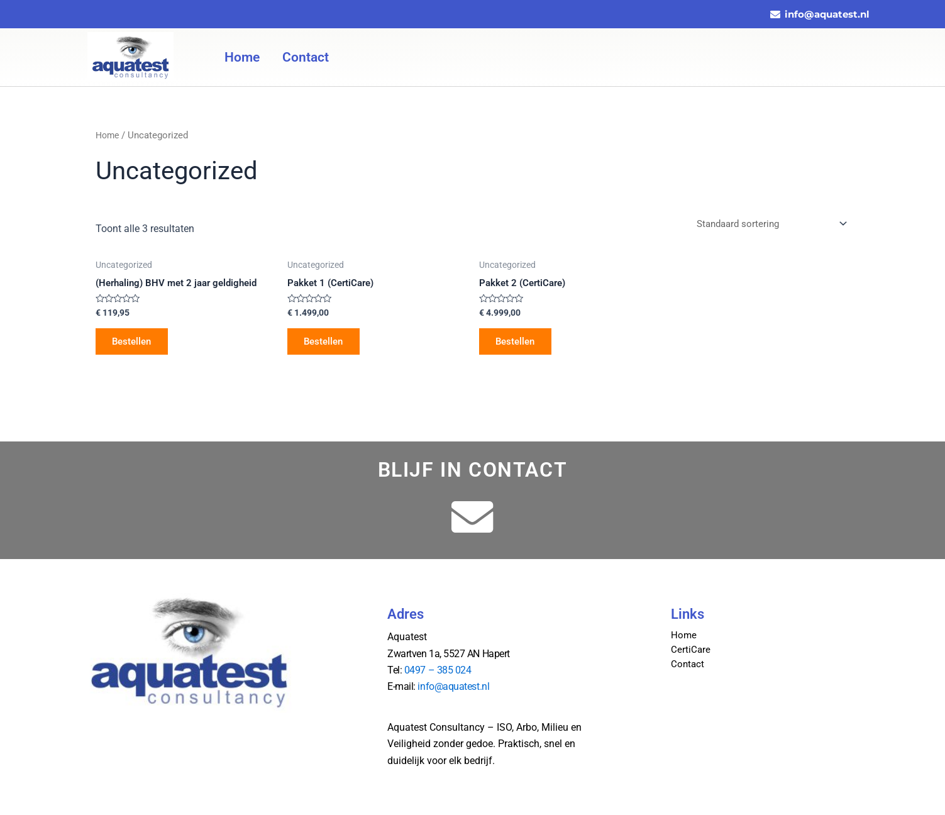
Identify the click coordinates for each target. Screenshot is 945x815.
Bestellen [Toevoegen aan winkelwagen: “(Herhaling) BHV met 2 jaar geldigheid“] (135, 344)
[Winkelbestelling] (766, 225)
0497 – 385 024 (438, 670)
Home (242, 57)
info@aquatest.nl (453, 686)
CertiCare (691, 649)
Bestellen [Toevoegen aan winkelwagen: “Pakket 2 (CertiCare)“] (519, 344)
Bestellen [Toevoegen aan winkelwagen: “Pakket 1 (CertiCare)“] (327, 344)
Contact (305, 57)
